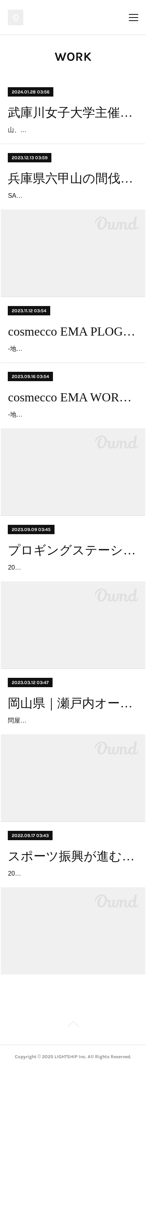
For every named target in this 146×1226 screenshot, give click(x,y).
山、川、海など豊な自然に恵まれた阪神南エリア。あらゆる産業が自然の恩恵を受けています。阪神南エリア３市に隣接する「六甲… (70, 141)
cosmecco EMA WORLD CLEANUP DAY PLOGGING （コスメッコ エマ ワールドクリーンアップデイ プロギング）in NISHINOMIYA (73, 464)
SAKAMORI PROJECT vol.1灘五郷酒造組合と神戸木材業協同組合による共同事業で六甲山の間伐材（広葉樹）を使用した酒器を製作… (72, 229)
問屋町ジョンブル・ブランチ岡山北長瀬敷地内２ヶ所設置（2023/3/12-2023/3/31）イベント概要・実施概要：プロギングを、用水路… (71, 843)
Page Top (73, 1182)
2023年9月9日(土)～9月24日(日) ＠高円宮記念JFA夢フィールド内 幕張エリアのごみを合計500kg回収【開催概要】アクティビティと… (72, 668)
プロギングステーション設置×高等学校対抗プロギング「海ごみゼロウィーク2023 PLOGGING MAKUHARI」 (73, 640)
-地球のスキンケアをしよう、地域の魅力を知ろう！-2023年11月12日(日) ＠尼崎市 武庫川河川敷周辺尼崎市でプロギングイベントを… (72, 404)
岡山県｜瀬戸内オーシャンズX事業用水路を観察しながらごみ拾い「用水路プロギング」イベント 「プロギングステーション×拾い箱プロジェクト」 (73, 815)
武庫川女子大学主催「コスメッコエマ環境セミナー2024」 (73, 113)
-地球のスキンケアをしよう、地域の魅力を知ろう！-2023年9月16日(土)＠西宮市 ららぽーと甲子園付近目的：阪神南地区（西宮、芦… (71, 493)
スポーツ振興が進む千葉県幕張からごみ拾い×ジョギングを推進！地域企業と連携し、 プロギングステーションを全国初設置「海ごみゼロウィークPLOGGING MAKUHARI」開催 (73, 990)
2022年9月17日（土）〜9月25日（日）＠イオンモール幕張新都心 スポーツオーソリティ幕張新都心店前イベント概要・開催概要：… (72, 1019)
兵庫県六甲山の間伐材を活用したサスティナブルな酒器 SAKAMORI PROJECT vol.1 (73, 200)
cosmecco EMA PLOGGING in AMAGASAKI (73, 376)
